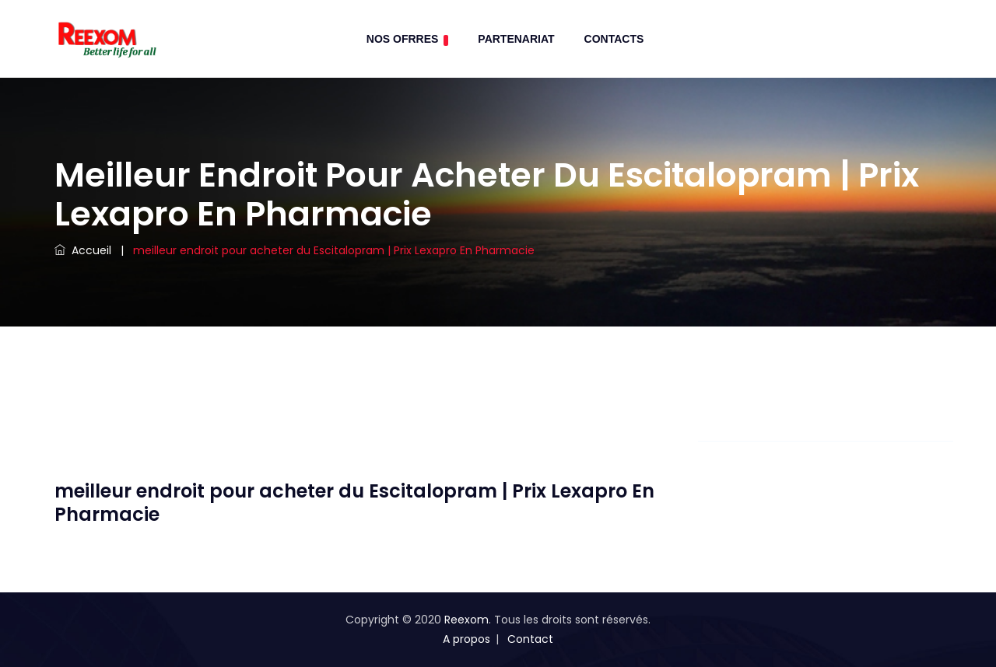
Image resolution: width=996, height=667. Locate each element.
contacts (614, 39)
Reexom (466, 619)
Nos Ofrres (407, 39)
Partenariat (516, 39)
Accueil (82, 250)
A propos (466, 639)
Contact (530, 639)
